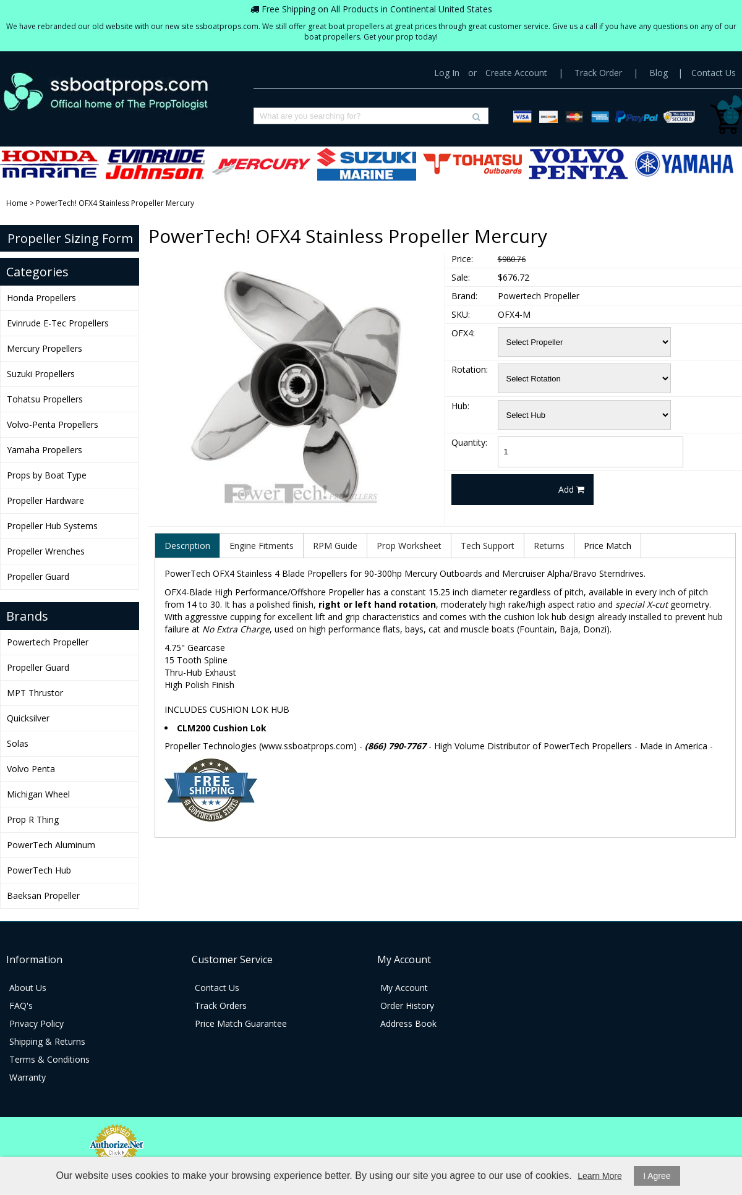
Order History (407, 1005)
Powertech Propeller (47, 642)
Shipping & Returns (47, 1041)
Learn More (600, 1176)
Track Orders (221, 1005)
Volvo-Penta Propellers (578, 164)
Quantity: (469, 442)
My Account (404, 987)
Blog (658, 73)
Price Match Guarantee (241, 1023)
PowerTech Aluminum (51, 845)
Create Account (516, 73)
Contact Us (713, 73)
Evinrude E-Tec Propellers (155, 164)
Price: (462, 259)
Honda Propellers (49, 164)
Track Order (598, 73)
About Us (27, 987)
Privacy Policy (36, 1023)
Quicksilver (28, 718)
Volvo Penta (31, 769)
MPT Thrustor (35, 693)
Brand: (464, 296)
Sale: (460, 277)
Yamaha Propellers (683, 164)
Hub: (460, 406)
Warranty (27, 1077)
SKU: (460, 314)
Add (571, 489)
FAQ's (21, 1005)
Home (17, 203)
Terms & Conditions (49, 1059)
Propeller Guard (38, 576)
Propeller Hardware (45, 500)
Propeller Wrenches (46, 551)
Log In (446, 73)
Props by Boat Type (47, 475)
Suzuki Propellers (366, 164)
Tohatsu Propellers (472, 164)
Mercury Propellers (260, 164)
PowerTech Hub (39, 870)
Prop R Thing (33, 819)
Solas (17, 743)
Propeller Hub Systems (52, 526)
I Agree (656, 1176)
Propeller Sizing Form (70, 238)
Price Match (607, 545)
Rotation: (469, 369)
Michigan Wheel (38, 794)
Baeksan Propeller (43, 895)
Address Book (408, 1023)
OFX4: (463, 333)
